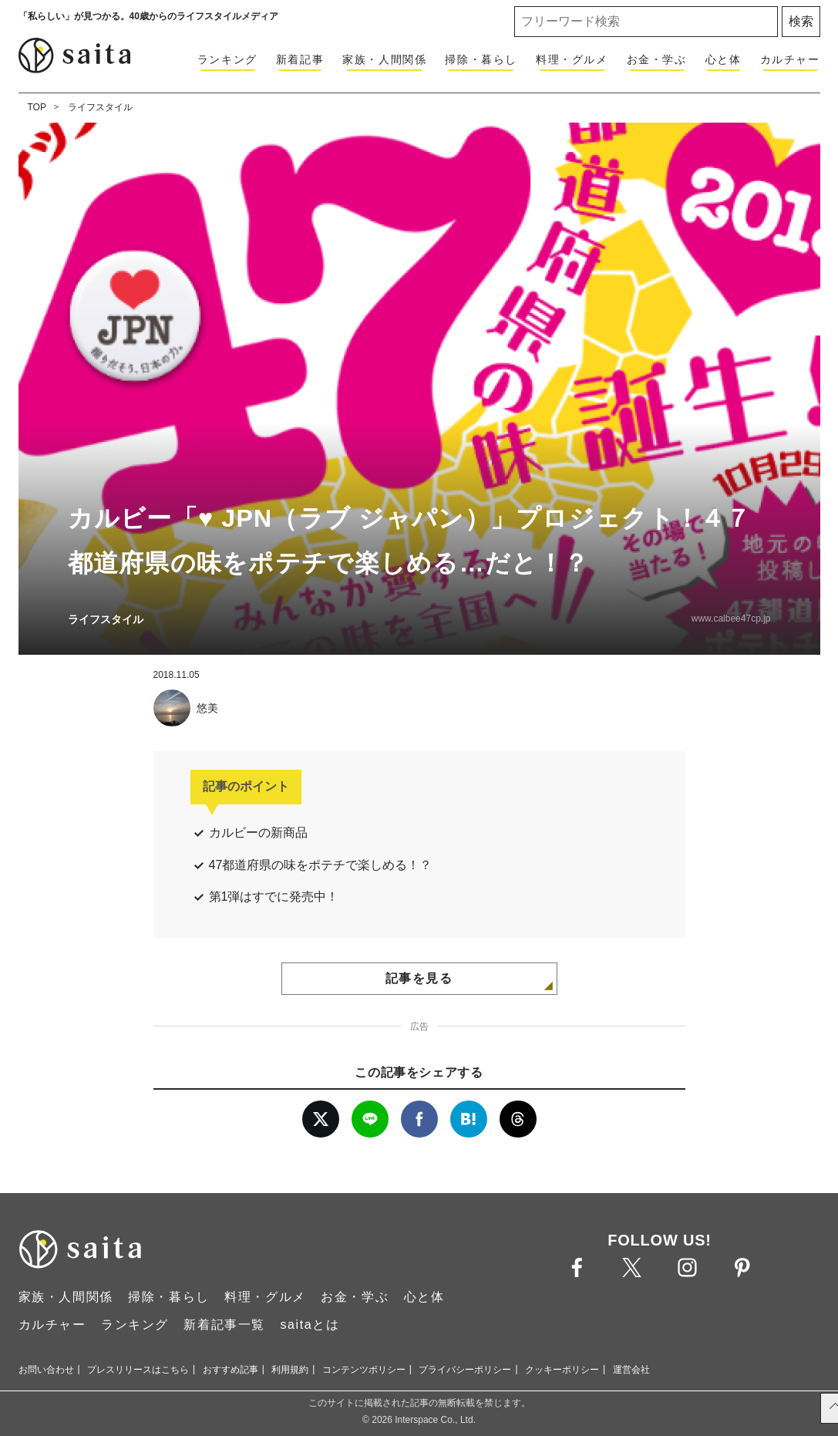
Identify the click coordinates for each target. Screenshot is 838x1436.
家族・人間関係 (384, 59)
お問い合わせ (46, 1369)
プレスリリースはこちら (138, 1369)
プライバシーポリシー (465, 1369)
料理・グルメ (572, 59)
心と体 (723, 59)
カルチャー (790, 59)
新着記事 (300, 59)
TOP (37, 107)
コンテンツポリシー (364, 1369)
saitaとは (309, 1324)
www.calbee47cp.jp (731, 618)
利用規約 (289, 1369)
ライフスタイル (100, 107)
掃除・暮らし (481, 59)
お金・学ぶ (657, 59)
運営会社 (631, 1369)
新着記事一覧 (224, 1324)
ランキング (227, 59)
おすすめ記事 (230, 1369)
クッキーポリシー (562, 1369)
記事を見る (419, 978)
